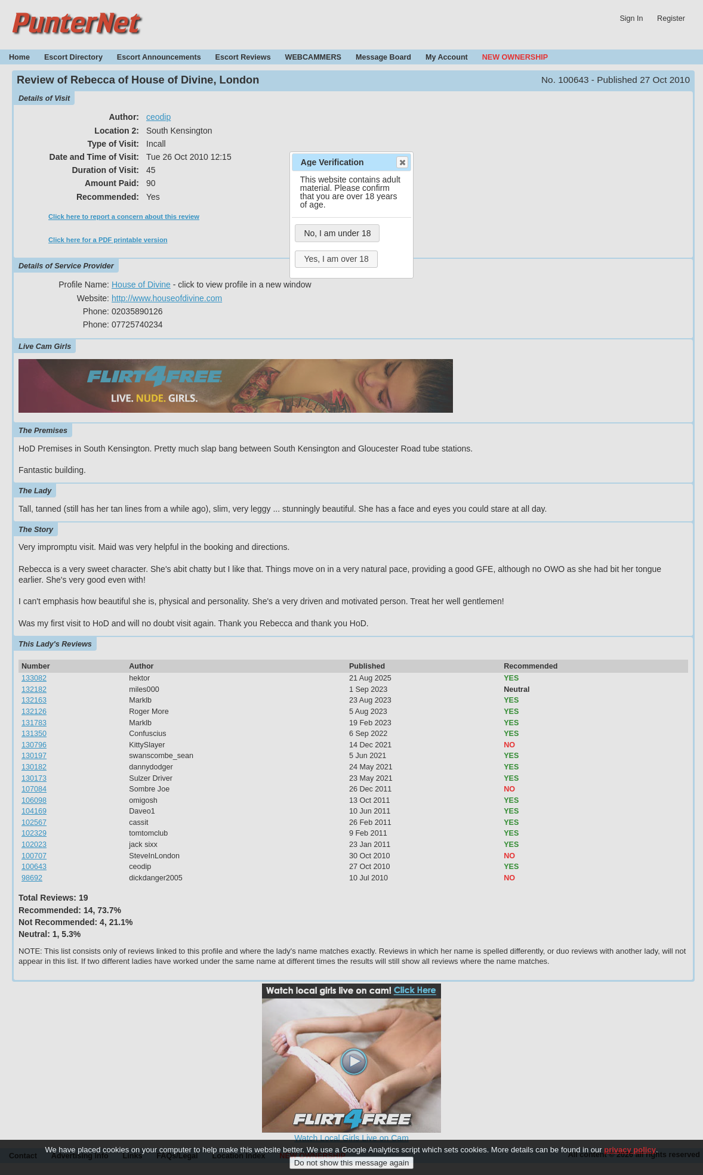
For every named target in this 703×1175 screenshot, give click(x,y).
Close (401, 162)
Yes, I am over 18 (336, 259)
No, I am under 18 (337, 233)
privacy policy (630, 1151)
